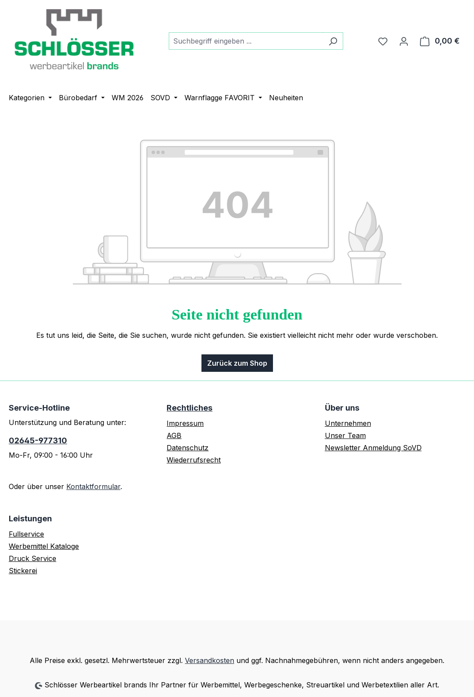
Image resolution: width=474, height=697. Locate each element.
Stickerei (23, 570)
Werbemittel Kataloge (44, 546)
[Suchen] (333, 41)
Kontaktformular (93, 486)
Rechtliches (189, 407)
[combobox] (246, 41)
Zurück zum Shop (237, 363)
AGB (174, 435)
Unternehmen (348, 423)
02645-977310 (38, 440)
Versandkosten (209, 660)
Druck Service (32, 558)
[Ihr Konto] (403, 41)
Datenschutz (187, 447)
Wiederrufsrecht (194, 460)
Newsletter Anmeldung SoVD (373, 447)
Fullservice (26, 534)
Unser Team (345, 435)
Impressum (185, 423)
